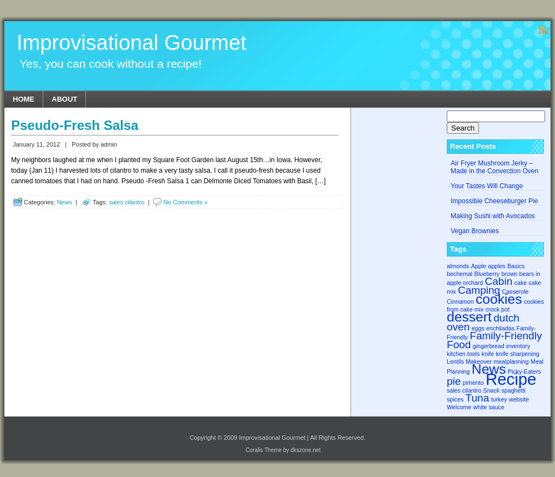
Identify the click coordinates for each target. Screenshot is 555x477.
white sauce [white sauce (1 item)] (488, 407)
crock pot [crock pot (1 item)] (497, 309)
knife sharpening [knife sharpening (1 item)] (517, 353)
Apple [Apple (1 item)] (478, 266)
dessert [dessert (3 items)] (469, 316)
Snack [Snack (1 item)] (491, 390)
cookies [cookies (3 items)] (499, 299)
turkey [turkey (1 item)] (499, 399)
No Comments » (186, 202)
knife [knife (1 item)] (488, 353)
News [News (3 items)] (489, 368)
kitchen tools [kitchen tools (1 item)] (463, 353)
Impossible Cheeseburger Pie (494, 201)
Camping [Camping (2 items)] (479, 290)
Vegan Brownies (475, 231)
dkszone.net (306, 450)
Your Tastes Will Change (487, 186)
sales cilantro (126, 202)
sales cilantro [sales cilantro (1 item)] (464, 390)
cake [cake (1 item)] (520, 282)
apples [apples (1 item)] (496, 266)
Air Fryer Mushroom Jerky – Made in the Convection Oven (494, 167)
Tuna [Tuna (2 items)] (478, 398)
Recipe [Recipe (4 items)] (511, 379)
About (64, 99)
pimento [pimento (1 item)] (473, 382)
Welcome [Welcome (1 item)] (459, 407)
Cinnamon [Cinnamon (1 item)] (460, 301)
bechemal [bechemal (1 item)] (459, 273)
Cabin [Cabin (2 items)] (499, 281)
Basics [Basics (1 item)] (515, 266)
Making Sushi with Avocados (493, 216)
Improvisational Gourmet (131, 42)
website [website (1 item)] (519, 399)
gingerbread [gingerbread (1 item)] (488, 346)
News (64, 202)
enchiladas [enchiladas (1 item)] (500, 328)
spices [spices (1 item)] (455, 399)
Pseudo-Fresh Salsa (74, 125)
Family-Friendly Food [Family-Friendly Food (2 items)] (494, 340)
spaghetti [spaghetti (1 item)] (514, 390)
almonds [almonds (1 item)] (458, 266)
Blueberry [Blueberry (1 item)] (487, 273)
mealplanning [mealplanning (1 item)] (510, 361)
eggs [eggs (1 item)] (478, 328)
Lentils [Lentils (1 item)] (455, 361)
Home (23, 99)
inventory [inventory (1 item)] (518, 346)
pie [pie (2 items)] (454, 381)
